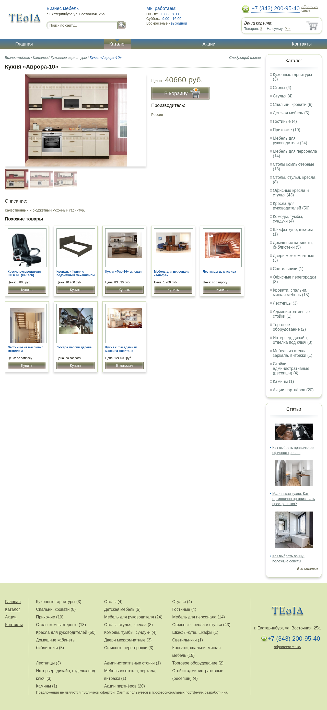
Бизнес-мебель (17, 58)
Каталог (117, 44)
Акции (209, 44)
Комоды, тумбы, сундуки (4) (288, 218)
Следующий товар (245, 58)
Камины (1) (283, 381)
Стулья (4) (283, 96)
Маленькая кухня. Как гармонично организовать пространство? (293, 499)
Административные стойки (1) (291, 313)
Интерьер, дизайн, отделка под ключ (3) (292, 340)
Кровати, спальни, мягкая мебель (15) (291, 292)
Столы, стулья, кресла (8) (128, 625)
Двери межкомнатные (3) (128, 640)
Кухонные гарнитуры (69, 58)
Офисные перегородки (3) (129, 648)
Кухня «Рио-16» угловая (123, 271)
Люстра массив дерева (73, 347)
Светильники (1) (288, 269)
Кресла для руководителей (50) (291, 205)
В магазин (124, 365)
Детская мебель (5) (291, 113)
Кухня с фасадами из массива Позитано (121, 349)
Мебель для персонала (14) (198, 617)
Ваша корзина (257, 23)
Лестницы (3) (285, 303)
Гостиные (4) (285, 121)
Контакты (302, 44)
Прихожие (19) (286, 130)
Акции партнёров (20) (293, 390)
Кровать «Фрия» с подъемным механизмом (75, 273)
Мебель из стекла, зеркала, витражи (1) (292, 353)
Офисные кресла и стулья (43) (291, 192)
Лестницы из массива (219, 271)
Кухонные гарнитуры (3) (58, 602)
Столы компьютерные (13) (61, 625)
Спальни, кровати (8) (292, 104)
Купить (26, 290)
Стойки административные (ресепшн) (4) (291, 368)
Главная (24, 44)
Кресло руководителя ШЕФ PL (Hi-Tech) (24, 273)
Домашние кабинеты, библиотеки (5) (293, 244)
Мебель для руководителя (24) (290, 140)
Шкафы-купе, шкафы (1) (195, 632)
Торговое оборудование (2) (289, 327)
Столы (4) (282, 87)
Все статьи (307, 569)
